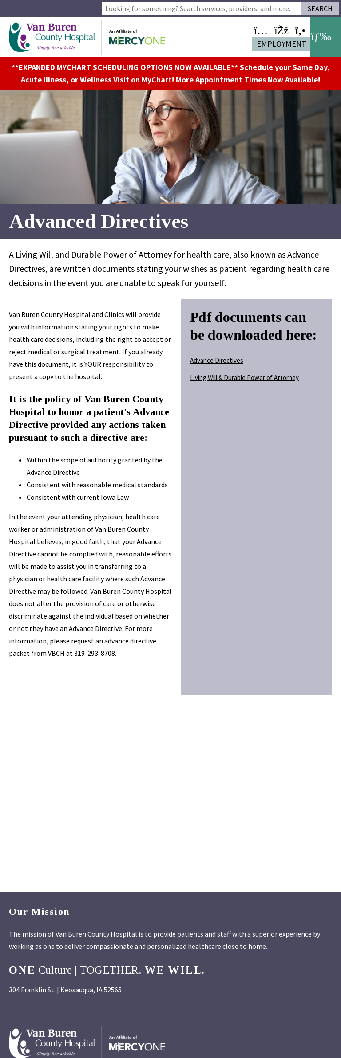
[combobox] (201, 8)
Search (320, 8)
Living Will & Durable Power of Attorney (244, 377)
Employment (281, 44)
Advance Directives (216, 360)
